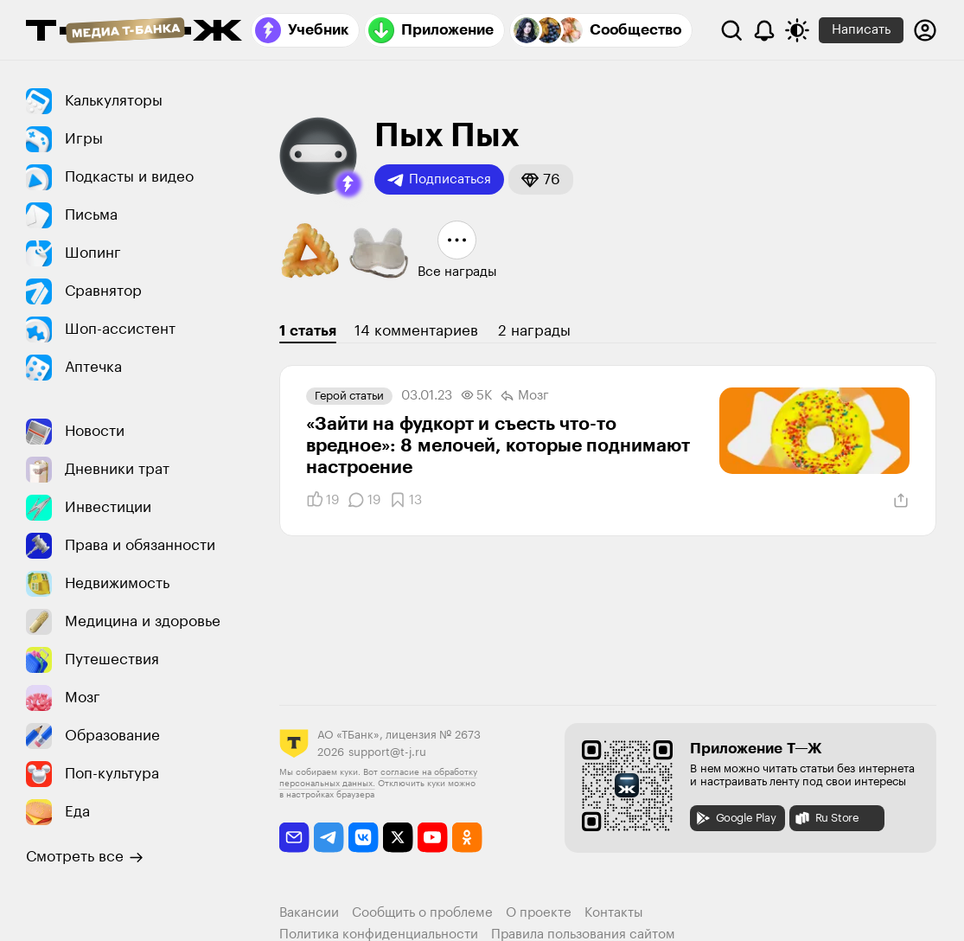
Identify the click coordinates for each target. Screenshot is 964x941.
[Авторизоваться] (925, 30)
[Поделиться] (901, 500)
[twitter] (398, 838)
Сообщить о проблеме (422, 912)
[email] (294, 838)
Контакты (613, 912)
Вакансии (309, 912)
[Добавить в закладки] (405, 500)
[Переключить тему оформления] (797, 30)
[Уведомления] (764, 30)
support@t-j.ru (387, 752)
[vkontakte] (363, 838)
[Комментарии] (364, 500)
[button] (348, 184)
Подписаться (439, 180)
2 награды (534, 330)
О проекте (538, 912)
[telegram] (329, 838)
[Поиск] (731, 30)
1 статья (307, 330)
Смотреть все (85, 857)
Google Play (735, 818)
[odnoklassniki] (467, 838)
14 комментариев (416, 330)
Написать (861, 29)
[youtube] (433, 838)
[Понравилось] (322, 500)
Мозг (525, 396)
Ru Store (826, 818)
